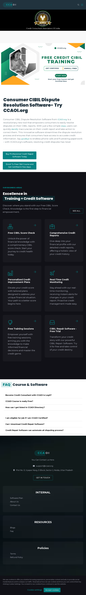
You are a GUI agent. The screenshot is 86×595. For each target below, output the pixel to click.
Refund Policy (16, 557)
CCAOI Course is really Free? (19, 401)
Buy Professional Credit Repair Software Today (19, 155)
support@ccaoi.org (43, 466)
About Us (14, 502)
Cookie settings (34, 590)
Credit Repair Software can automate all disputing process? (34, 430)
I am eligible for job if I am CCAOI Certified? (26, 418)
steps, (63, 126)
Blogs (12, 528)
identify (14, 129)
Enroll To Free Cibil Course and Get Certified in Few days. (19, 165)
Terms (13, 554)
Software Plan (16, 498)
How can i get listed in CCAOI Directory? (25, 407)
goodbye (25, 139)
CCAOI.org (62, 119)
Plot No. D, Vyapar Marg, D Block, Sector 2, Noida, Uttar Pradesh (43, 470)
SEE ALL (76, 211)
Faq (11, 531)
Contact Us (15, 505)
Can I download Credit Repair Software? (24, 424)
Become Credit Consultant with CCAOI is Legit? (28, 395)
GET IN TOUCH (43, 478)
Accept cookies (52, 590)
